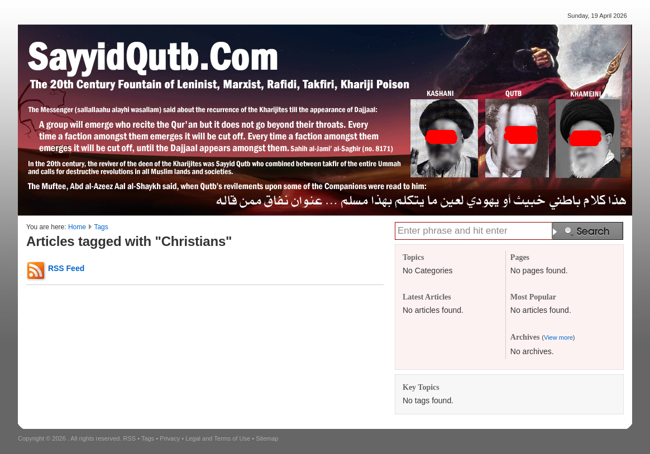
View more (558, 337)
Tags (101, 227)
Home (77, 227)
